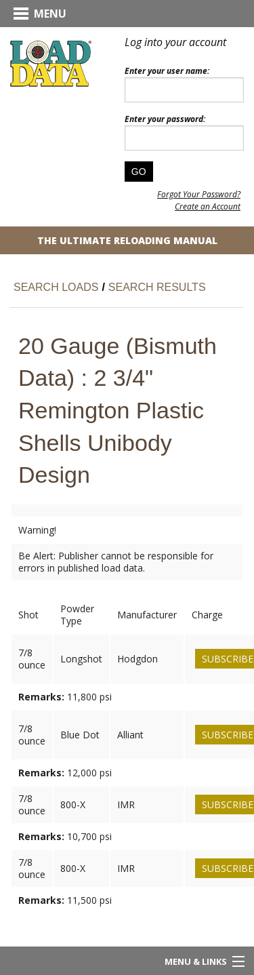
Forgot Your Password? (198, 194)
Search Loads (56, 287)
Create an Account (207, 206)
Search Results (157, 287)
